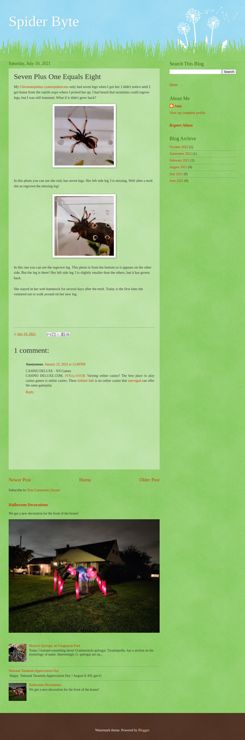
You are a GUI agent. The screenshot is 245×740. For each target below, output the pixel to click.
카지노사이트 (75, 376)
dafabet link (85, 381)
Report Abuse (181, 125)
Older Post (149, 479)
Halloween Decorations (28, 505)
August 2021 (178, 167)
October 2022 (179, 147)
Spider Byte (44, 21)
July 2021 (176, 174)
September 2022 (181, 154)
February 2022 (180, 160)
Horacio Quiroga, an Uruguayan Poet (54, 646)
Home (85, 479)
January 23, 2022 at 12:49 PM (65, 364)
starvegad (134, 381)
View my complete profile (187, 113)
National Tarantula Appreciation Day (34, 671)
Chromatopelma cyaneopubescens (44, 87)
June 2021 (176, 181)
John (178, 106)
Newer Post (20, 479)
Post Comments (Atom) (43, 490)
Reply (30, 392)
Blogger (143, 730)
